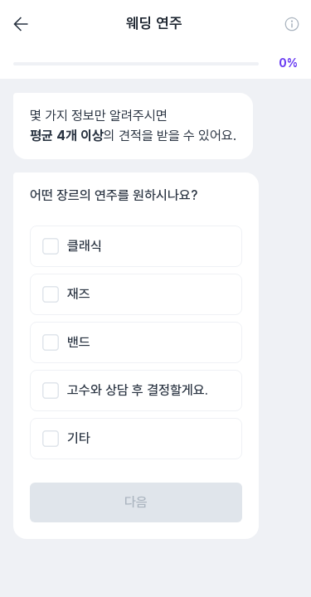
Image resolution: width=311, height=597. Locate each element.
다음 (136, 502)
